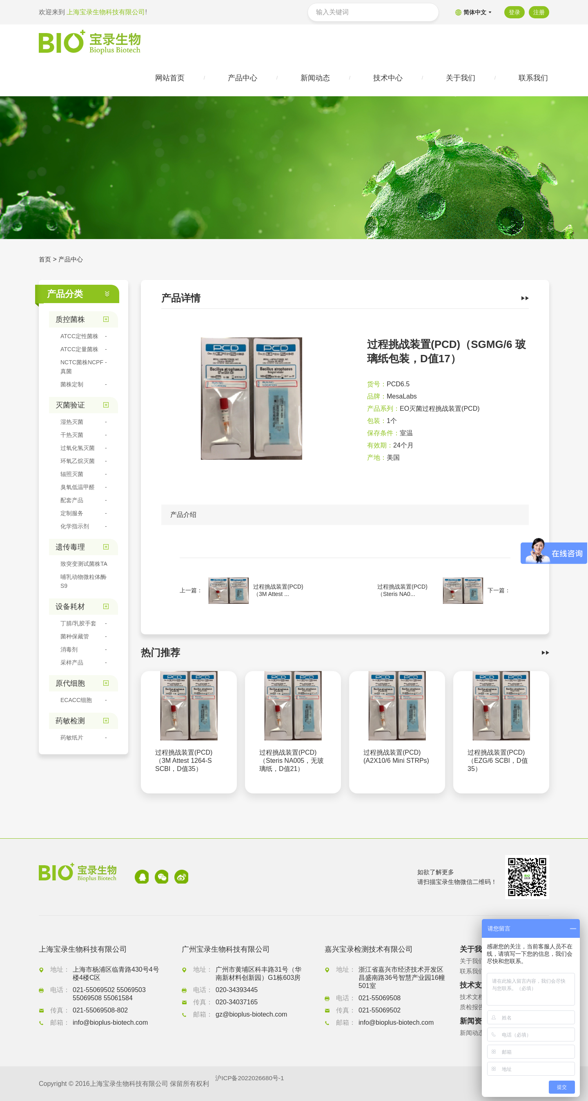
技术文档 (473, 996)
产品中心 (72, 260)
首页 (45, 260)
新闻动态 (473, 1032)
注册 (539, 12)
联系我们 (473, 971)
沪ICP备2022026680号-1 (251, 1083)
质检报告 (473, 1007)
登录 (513, 12)
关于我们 (473, 960)
